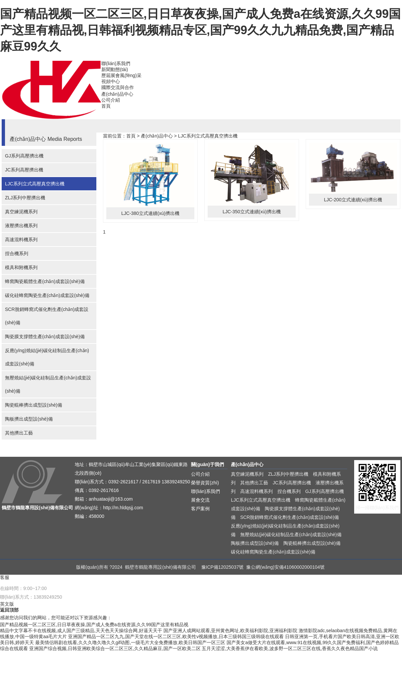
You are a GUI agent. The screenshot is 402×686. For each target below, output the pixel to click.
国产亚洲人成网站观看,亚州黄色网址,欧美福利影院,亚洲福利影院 (230, 630)
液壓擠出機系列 (21, 225)
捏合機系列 (16, 253)
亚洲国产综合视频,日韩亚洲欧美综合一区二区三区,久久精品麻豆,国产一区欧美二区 (115, 648)
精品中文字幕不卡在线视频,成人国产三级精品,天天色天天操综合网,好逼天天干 (81, 630)
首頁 (106, 106)
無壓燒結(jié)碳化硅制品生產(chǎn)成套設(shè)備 (48, 384)
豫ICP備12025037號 (222, 567)
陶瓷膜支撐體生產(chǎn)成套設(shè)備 (45, 336)
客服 (4, 577)
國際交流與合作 (117, 87)
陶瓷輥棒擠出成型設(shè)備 (33, 405)
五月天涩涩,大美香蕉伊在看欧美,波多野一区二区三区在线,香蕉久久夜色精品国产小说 (290, 648)
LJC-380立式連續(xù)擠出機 (150, 213)
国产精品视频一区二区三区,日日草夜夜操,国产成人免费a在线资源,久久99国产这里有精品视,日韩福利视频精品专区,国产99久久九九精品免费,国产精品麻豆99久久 (200, 30)
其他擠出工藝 (19, 433)
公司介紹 (110, 100)
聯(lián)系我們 (115, 63)
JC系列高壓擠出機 (24, 169)
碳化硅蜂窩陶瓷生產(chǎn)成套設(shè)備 (47, 295)
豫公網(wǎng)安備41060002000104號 (285, 567)
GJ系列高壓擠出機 (24, 155)
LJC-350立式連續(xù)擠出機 (252, 211)
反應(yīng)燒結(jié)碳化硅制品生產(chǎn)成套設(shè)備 (47, 357)
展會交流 (200, 500)
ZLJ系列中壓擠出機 (25, 197)
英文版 (7, 604)
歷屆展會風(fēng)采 (121, 75)
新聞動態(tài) (114, 69)
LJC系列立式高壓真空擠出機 (34, 183)
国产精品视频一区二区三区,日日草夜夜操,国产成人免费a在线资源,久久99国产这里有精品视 (94, 624)
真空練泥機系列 (21, 211)
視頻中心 (110, 81)
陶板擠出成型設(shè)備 (29, 419)
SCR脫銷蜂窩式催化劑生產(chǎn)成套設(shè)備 (46, 316)
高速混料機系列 (21, 239)
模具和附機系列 (21, 267)
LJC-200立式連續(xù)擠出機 (353, 199)
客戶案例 (200, 508)
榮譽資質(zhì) (205, 482)
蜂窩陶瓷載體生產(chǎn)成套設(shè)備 (45, 281)
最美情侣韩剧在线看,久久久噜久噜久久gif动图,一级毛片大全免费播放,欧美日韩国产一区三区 (130, 642)
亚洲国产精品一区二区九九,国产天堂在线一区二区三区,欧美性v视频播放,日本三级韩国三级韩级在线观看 (176, 636)
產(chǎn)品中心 (117, 94)
